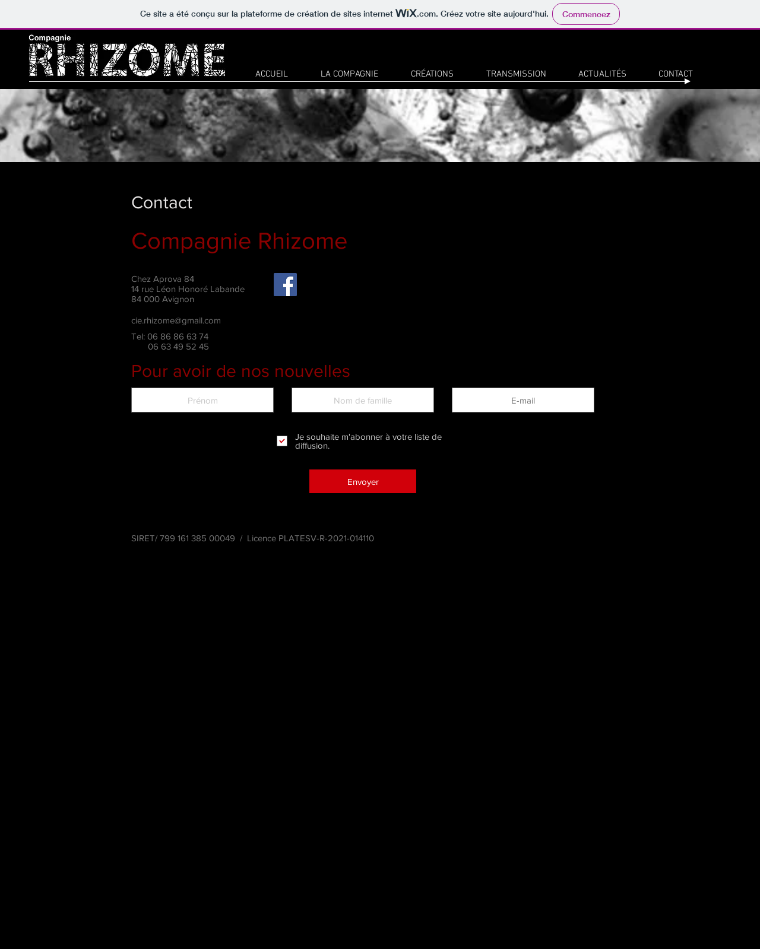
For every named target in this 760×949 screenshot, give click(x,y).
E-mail (523, 378)
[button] (432, 74)
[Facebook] (285, 284)
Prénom (202, 378)
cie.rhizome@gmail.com (176, 320)
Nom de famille (362, 378)
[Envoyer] (362, 481)
